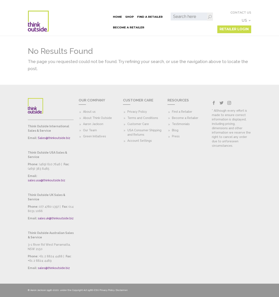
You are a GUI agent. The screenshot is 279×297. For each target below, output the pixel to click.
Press (176, 136)
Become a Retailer (65, 27)
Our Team (90, 130)
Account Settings (139, 140)
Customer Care (138, 124)
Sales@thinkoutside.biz (54, 138)
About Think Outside (97, 118)
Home (54, 16)
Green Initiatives (94, 136)
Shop (66, 16)
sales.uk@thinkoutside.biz (56, 218)
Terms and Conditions (142, 118)
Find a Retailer (87, 16)
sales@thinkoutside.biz (54, 268)
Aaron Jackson (93, 124)
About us (89, 111)
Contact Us (216, 16)
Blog (175, 130)
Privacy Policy (137, 111)
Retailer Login (234, 25)
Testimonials (181, 124)
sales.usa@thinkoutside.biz (46, 180)
